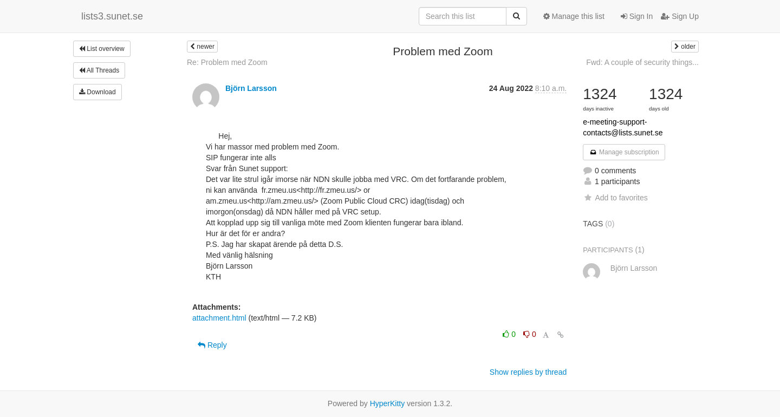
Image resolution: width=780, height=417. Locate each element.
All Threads (99, 70)
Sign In (637, 16)
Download (97, 92)
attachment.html (219, 318)
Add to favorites (615, 197)
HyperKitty (387, 403)
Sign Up (680, 16)
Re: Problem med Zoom (227, 62)
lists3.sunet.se (112, 16)
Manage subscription (624, 152)
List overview (102, 49)
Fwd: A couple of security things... (642, 62)
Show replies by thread (528, 372)
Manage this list (573, 16)
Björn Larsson (251, 88)
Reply (212, 345)
